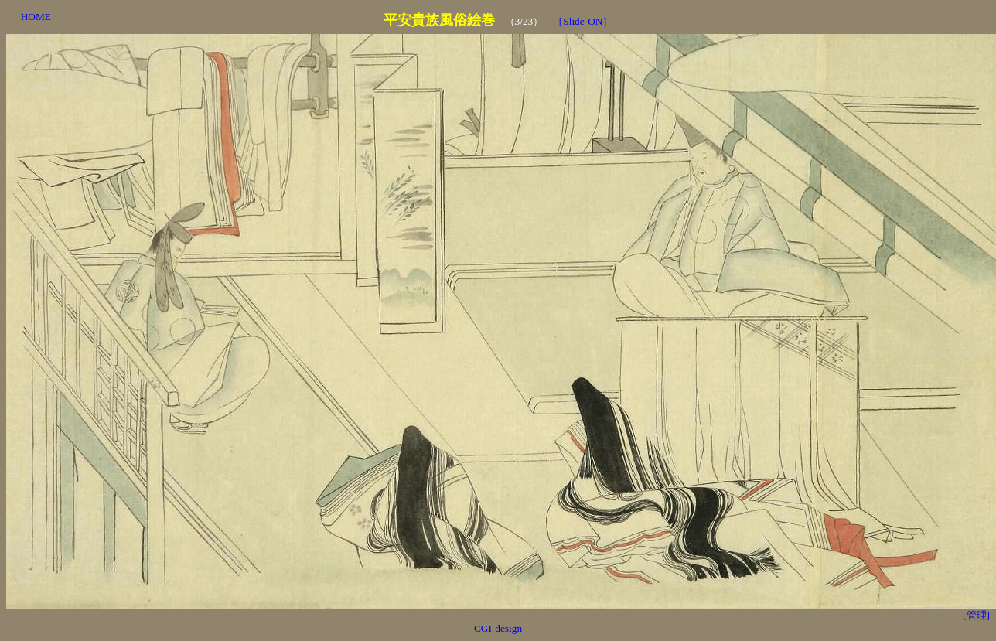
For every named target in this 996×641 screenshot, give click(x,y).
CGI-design (498, 628)
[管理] (976, 615)
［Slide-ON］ (582, 21)
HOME (36, 16)
